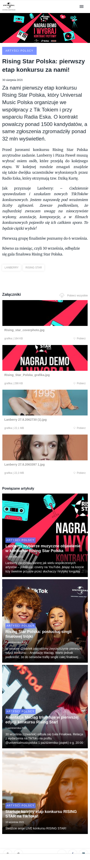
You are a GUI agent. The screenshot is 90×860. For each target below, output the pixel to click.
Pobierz (79, 338)
